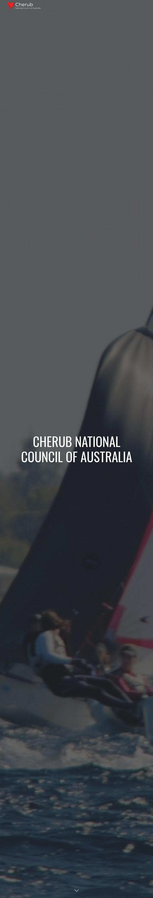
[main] (76, 449)
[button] (76, 891)
